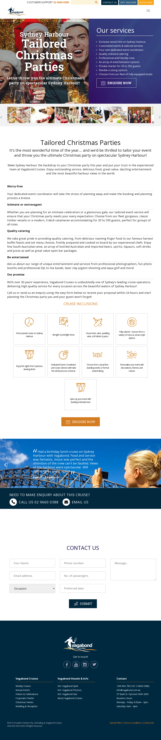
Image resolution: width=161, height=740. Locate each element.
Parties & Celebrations (27, 694)
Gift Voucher (128, 2)
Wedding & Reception (26, 706)
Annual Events (23, 690)
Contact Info (148, 722)
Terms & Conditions (132, 722)
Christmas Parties (24, 702)
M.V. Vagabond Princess (70, 690)
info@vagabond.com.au (128, 690)
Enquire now (119, 83)
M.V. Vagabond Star (67, 694)
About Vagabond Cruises (70, 698)
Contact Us (110, 2)
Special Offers (116, 722)
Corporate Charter (25, 698)
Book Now (146, 2)
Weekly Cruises (23, 686)
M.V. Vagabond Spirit (68, 686)
